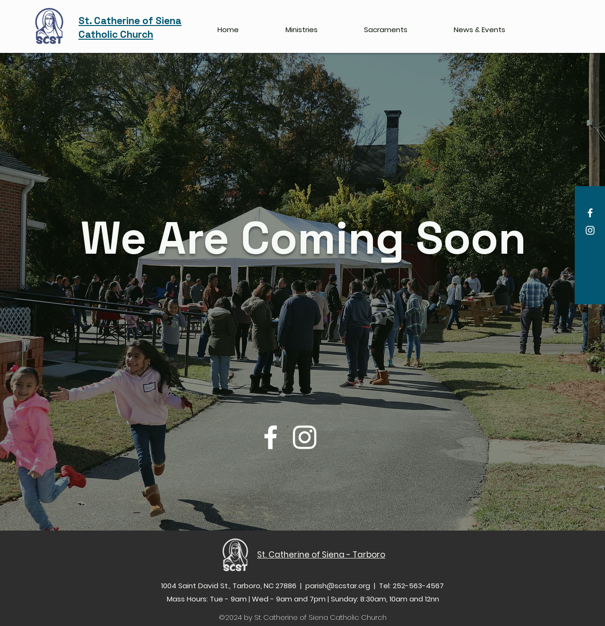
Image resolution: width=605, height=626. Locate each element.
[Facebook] (590, 213)
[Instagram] (590, 230)
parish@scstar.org (337, 586)
